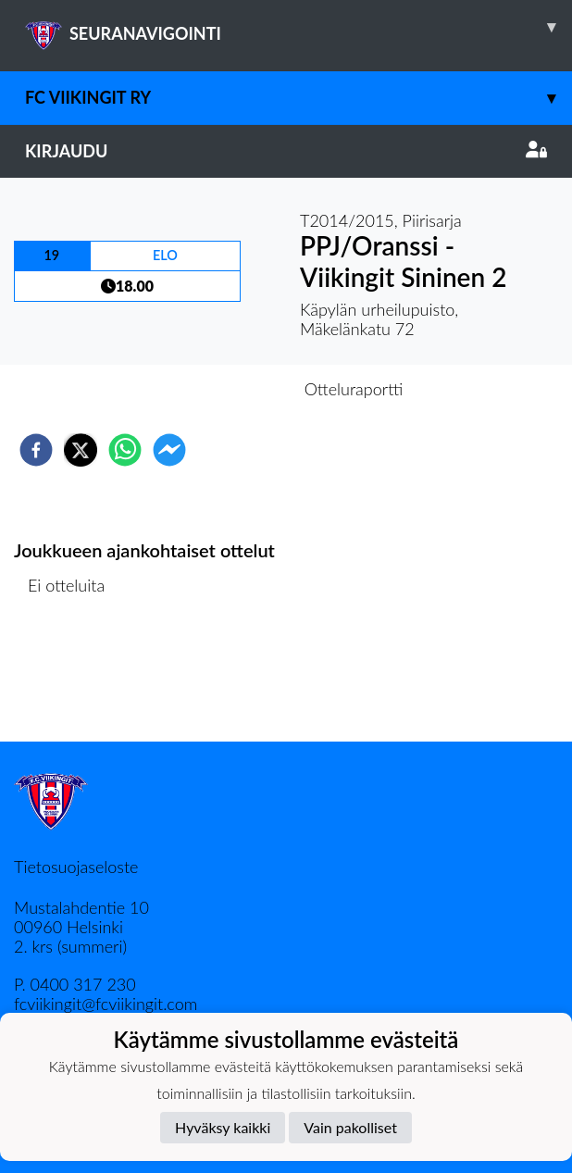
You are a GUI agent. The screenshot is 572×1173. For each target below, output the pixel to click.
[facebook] (36, 450)
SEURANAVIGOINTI (298, 27)
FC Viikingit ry (298, 97)
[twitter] (80, 450)
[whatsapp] (125, 450)
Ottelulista (73, 679)
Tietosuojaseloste (76, 866)
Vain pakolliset (350, 1127)
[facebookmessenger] (169, 450)
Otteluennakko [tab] (222, 389)
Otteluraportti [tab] (354, 389)
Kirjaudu (286, 151)
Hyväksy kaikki (222, 1127)
